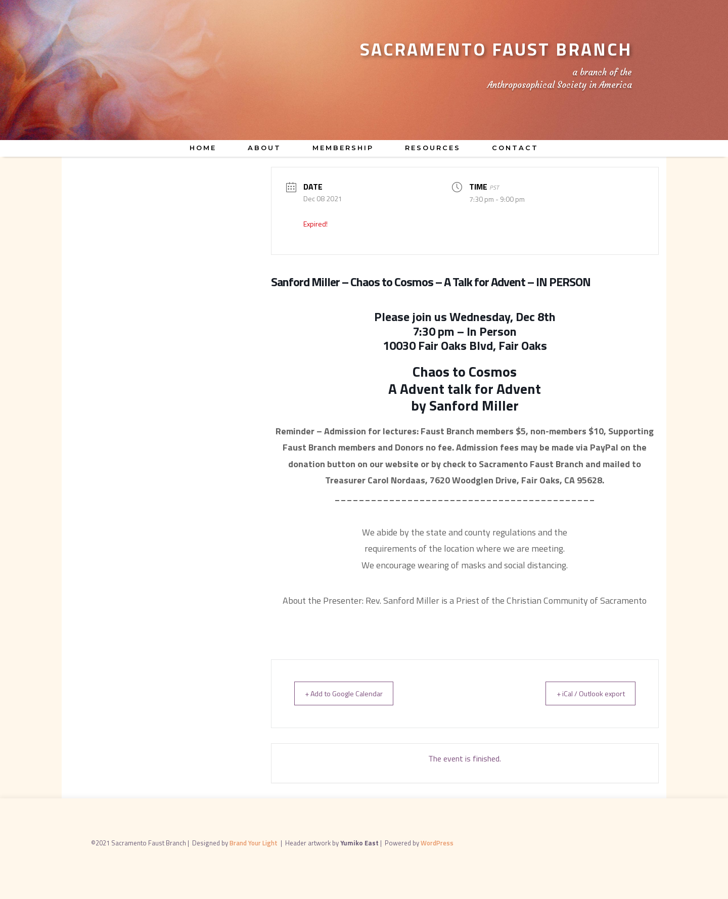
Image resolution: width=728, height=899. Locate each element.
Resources (433, 148)
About (264, 148)
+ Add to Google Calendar (349, 693)
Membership (343, 148)
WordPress (437, 843)
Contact (515, 148)
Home (203, 148)
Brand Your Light (254, 843)
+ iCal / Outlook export (585, 693)
